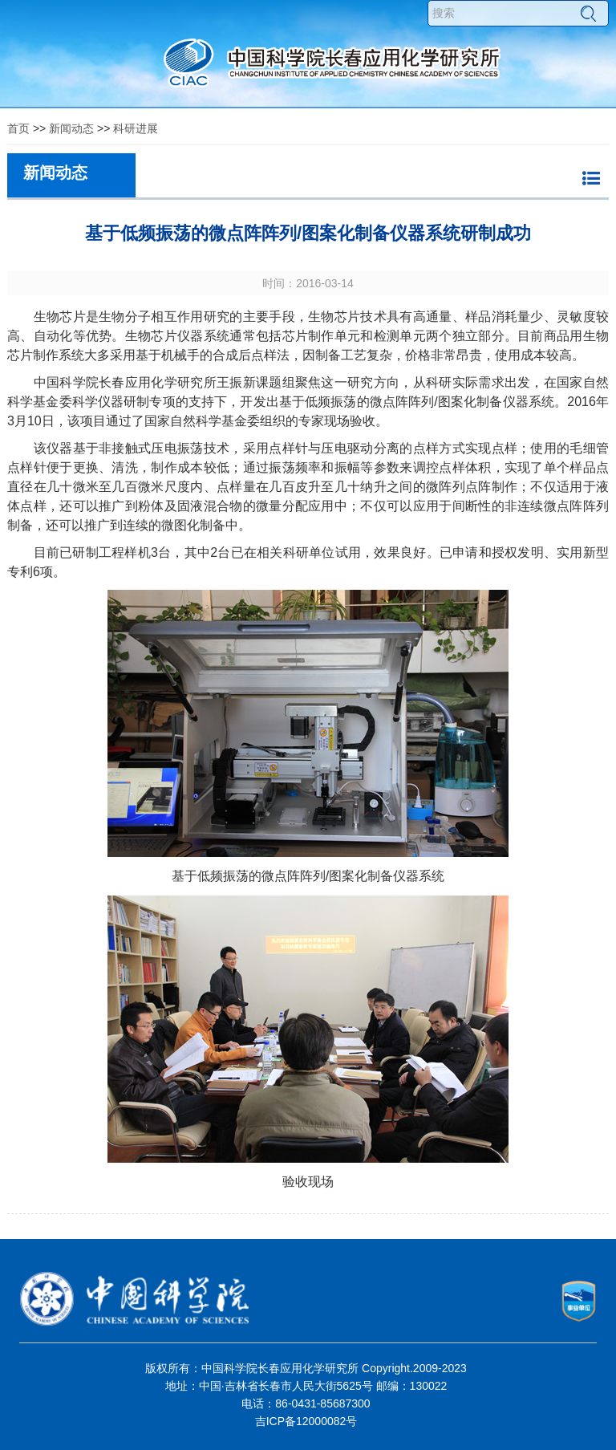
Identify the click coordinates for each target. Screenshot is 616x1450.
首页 (18, 128)
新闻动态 (71, 128)
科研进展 (135, 128)
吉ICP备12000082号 (306, 1421)
